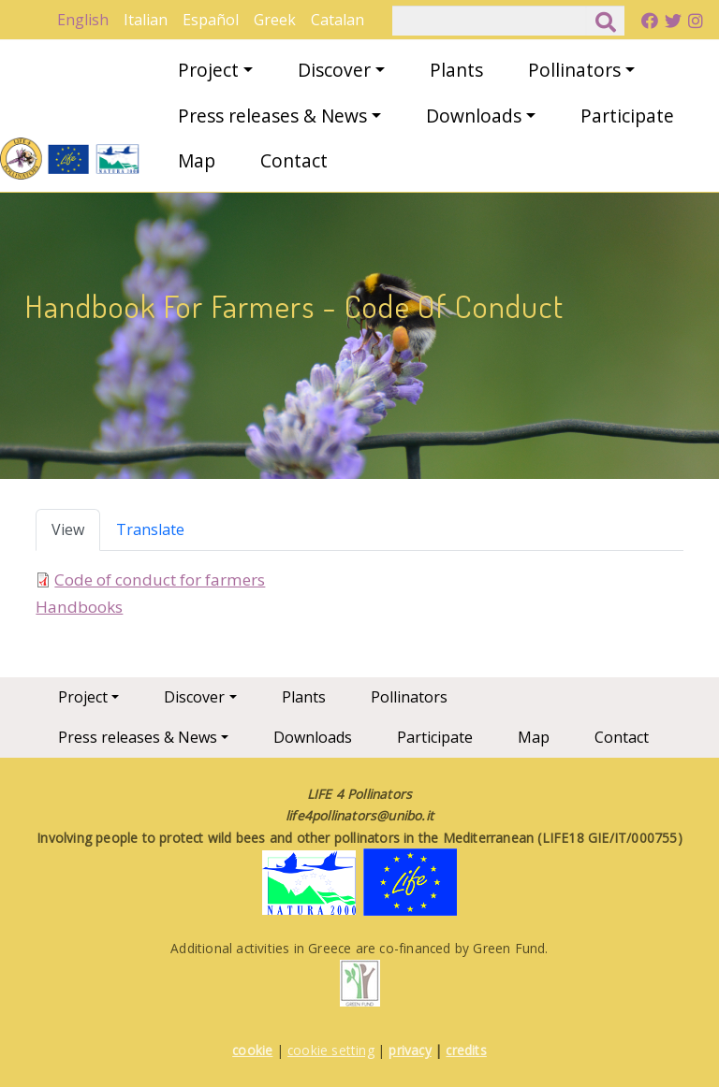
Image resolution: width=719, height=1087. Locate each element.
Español (211, 19)
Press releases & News (272, 115)
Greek (275, 19)
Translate (150, 529)
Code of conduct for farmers (159, 579)
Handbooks (79, 606)
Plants (456, 69)
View (67, 529)
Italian (146, 19)
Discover (334, 69)
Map (196, 160)
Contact (294, 160)
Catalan (337, 19)
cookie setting (330, 1050)
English (83, 19)
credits (466, 1050)
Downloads (473, 115)
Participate (627, 115)
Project (208, 69)
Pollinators (574, 69)
